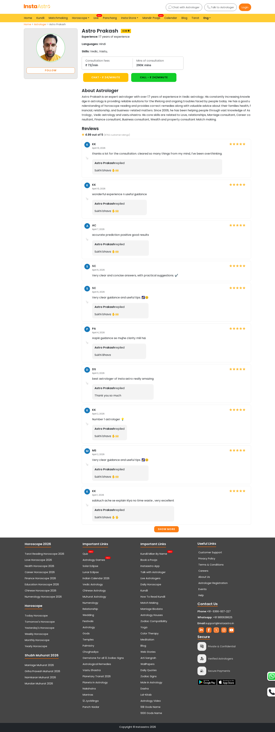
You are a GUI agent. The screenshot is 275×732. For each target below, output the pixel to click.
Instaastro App (150, 566)
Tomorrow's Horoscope (40, 621)
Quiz (85, 553)
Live (96, 17)
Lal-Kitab (146, 694)
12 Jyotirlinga (91, 701)
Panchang (110, 18)
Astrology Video (150, 701)
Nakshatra (89, 688)
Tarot (195, 18)
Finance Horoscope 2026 (40, 578)
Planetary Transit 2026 (97, 676)
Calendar (170, 18)
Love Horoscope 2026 (38, 560)
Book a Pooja (148, 560)
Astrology (89, 627)
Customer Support (210, 552)
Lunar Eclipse (91, 572)
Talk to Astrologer (220, 7)
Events (202, 589)
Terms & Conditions (211, 564)
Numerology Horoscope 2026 (43, 596)
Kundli (40, 18)
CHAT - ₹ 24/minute (105, 77)
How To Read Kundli (152, 596)
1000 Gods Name (151, 713)
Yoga (143, 627)
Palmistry (88, 645)
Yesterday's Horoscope (39, 628)
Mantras (88, 694)
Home (28, 18)
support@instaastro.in (220, 623)
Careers (203, 571)
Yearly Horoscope (36, 646)
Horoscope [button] (79, 18)
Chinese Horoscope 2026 (40, 590)
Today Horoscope (36, 615)
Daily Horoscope (150, 584)
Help (201, 595)
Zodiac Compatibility (153, 621)
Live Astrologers (150, 578)
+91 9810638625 (214, 617)
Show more (166, 529)
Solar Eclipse (90, 566)
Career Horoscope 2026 (40, 572)
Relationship (90, 609)
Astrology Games (94, 559)
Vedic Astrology (93, 584)
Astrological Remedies (97, 664)
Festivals (88, 621)
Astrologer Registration (213, 583)
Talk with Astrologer (153, 572)
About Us (204, 577)
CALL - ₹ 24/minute (154, 77)
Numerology (90, 603)
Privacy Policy (206, 558)
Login (245, 7)
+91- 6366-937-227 (219, 611)
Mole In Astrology (151, 682)
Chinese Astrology (94, 590)
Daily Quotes (148, 670)
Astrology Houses (151, 615)
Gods (86, 633)
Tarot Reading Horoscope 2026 (44, 554)
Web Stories (148, 652)
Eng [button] (206, 18)
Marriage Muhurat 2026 (39, 665)
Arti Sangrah (148, 658)
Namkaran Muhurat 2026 (40, 677)
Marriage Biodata (151, 609)
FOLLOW (50, 70)
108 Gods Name (150, 707)
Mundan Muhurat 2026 (39, 683)
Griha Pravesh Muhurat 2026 (42, 671)
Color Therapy (149, 633)
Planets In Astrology (95, 682)
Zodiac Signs (148, 676)
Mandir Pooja (152, 17)
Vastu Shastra (92, 670)
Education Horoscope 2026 (42, 584)
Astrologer (40, 24)
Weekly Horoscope (36, 634)
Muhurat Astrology (94, 596)
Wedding (88, 615)
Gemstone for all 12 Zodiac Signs (103, 658)
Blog (184, 18)
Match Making (149, 603)
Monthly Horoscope (37, 640)
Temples (88, 639)
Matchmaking (58, 18)
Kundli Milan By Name (153, 553)
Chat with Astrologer (184, 7)
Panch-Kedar (91, 707)
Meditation (147, 639)
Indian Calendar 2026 (96, 578)
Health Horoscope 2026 (39, 566)
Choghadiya (90, 652)
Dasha (144, 688)
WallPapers (147, 664)
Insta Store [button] (128, 18)
